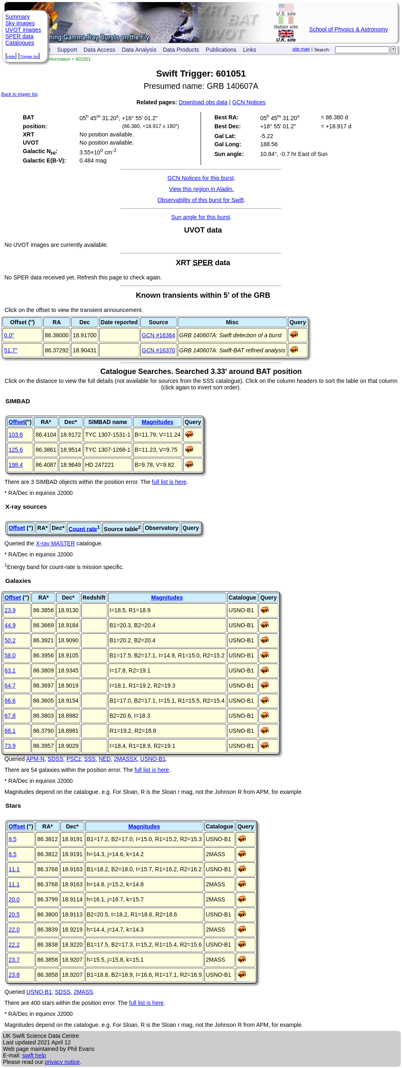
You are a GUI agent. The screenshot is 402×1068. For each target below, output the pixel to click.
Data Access (99, 49)
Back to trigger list (19, 94)
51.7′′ (11, 350)
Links (249, 49)
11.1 (14, 869)
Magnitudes (157, 422)
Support (67, 49)
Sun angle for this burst (200, 217)
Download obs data (203, 102)
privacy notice (62, 1062)
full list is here (169, 482)
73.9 (9, 746)
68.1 (9, 730)
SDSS (55, 759)
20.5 (14, 914)
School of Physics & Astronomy (348, 29)
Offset (17, 422)
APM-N (35, 759)
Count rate (82, 528)
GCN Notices (249, 102)
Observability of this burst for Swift (200, 200)
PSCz (73, 759)
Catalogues (19, 43)
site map (300, 48)
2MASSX (125, 759)
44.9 (9, 625)
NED (105, 759)
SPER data (19, 36)
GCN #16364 (158, 335)
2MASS (83, 992)
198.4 (16, 464)
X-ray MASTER (55, 543)
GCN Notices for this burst (201, 178)
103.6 (16, 434)
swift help (34, 1055)
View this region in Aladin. (201, 189)
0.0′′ (9, 335)
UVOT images (23, 29)
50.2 (9, 640)
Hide (11, 56)
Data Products (181, 49)
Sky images (20, 23)
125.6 (16, 449)
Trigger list (29, 56)
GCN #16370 (158, 350)
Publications (220, 49)
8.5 (12, 839)
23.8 (14, 974)
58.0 (9, 655)
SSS (89, 759)
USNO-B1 (153, 759)
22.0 (14, 929)
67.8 (9, 715)
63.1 (9, 670)
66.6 (9, 700)
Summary (17, 16)
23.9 (9, 610)
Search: (322, 49)
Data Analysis (139, 49)
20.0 (14, 899)
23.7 (14, 959)
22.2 (14, 944)
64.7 (9, 685)
